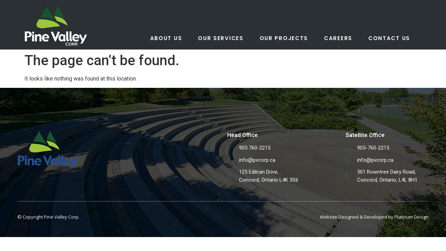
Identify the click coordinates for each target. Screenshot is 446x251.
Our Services (220, 38)
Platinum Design (411, 217)
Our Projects (284, 38)
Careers (338, 38)
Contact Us (389, 38)
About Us (166, 38)
